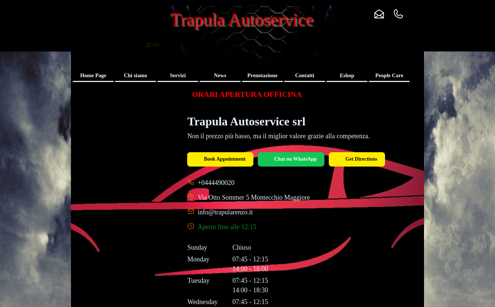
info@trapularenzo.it (225, 212)
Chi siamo (135, 75)
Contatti (304, 75)
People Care (389, 75)
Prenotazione (263, 75)
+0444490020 (215, 182)
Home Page (93, 75)
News (220, 75)
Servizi (178, 75)
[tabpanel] (247, 94)
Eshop (347, 75)
